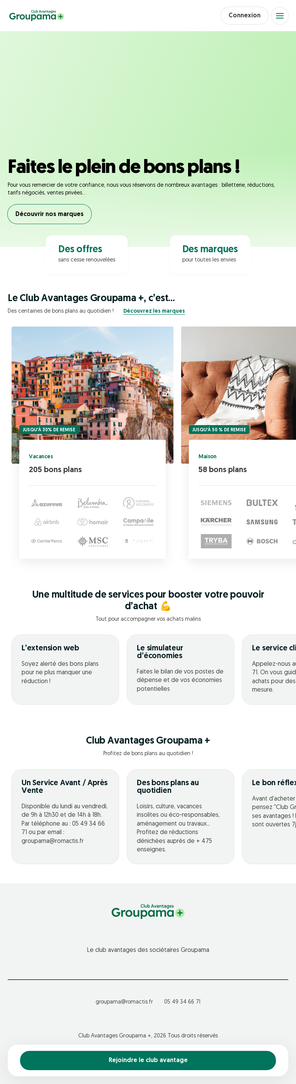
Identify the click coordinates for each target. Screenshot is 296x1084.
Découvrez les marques (154, 311)
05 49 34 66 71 (182, 1002)
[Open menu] (279, 15)
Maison (207, 457)
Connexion (245, 16)
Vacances (41, 457)
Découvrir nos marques (49, 214)
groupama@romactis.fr (124, 1002)
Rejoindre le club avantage (148, 1060)
